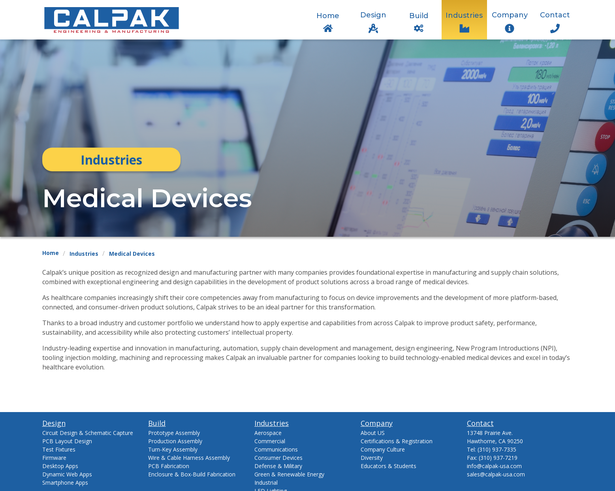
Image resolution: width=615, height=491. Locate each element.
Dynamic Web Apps (67, 474)
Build (418, 15)
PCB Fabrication (168, 466)
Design (373, 15)
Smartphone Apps (65, 482)
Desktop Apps (60, 466)
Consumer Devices (278, 457)
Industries (464, 15)
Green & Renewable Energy (289, 474)
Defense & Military (278, 466)
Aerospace (268, 433)
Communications (276, 449)
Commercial (269, 441)
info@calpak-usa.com (494, 466)
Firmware (54, 457)
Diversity (372, 457)
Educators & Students (388, 466)
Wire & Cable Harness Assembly (189, 457)
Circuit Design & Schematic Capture (87, 433)
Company (510, 15)
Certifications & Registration (397, 441)
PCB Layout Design (67, 441)
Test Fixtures (58, 449)
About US (373, 433)
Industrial (266, 482)
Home (327, 15)
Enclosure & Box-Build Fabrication (191, 474)
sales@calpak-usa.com (496, 474)
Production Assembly (175, 441)
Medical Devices (132, 253)
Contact (555, 15)
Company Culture (383, 449)
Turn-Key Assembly (172, 449)
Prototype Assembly (174, 433)
